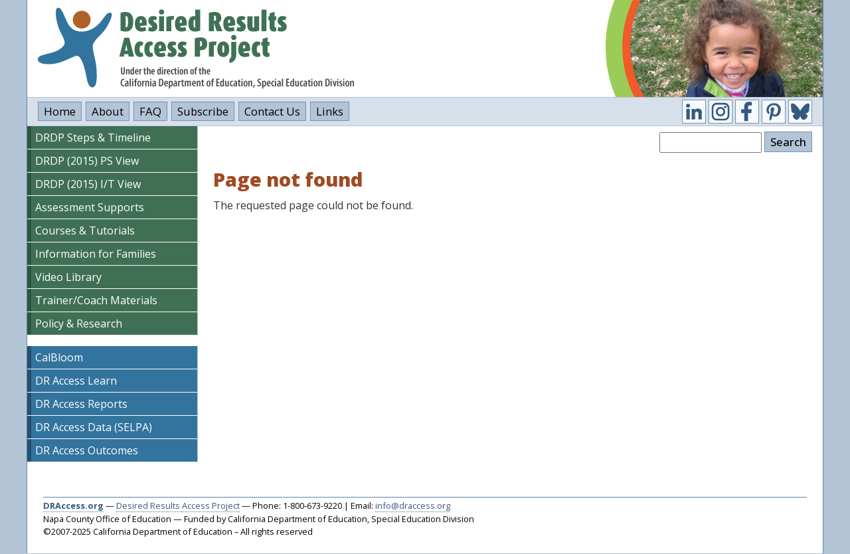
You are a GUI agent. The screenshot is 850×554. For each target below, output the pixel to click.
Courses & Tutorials (85, 230)
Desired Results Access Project (178, 505)
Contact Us (272, 111)
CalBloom (59, 357)
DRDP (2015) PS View (87, 160)
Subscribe (202, 111)
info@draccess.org (412, 505)
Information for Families (95, 253)
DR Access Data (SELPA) (93, 427)
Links (329, 111)
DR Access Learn (76, 380)
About (108, 111)
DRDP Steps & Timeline (93, 137)
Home (60, 111)
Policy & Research (78, 323)
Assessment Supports (89, 207)
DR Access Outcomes (86, 450)
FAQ (150, 111)
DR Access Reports (81, 404)
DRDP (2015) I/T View (88, 184)
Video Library (68, 277)
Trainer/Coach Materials (96, 300)
